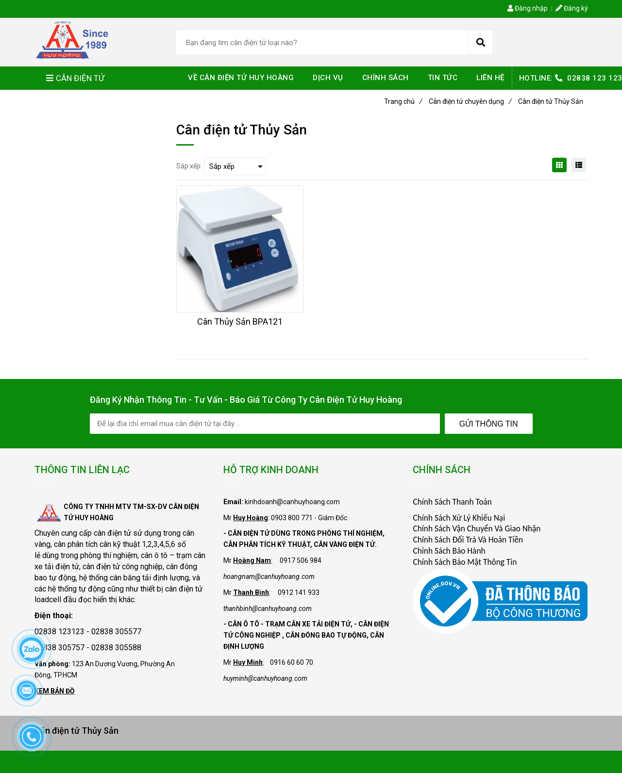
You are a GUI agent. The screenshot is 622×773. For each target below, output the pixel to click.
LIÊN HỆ (490, 77)
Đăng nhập (527, 8)
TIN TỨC (443, 77)
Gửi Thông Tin (488, 424)
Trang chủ (403, 101)
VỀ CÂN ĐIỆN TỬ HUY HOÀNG (241, 77)
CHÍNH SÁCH (385, 77)
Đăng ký (571, 8)
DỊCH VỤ (328, 77)
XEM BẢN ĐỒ (54, 691)
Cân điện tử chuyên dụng (470, 101)
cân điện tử (112, 533)
